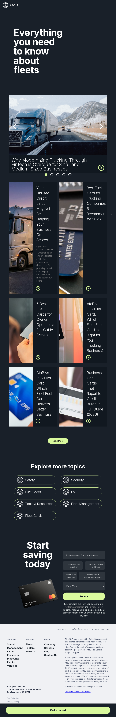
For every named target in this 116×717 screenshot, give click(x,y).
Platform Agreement (74, 607)
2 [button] (51, 175)
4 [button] (63, 175)
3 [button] (57, 175)
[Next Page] (58, 441)
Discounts (13, 658)
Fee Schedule (13, 698)
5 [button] (69, 175)
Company (49, 644)
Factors (30, 647)
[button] (110, 5)
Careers (49, 647)
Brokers (30, 651)
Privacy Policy (96, 607)
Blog (46, 651)
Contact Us (50, 655)
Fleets (29, 644)
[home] (10, 5)
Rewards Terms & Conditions (77, 692)
